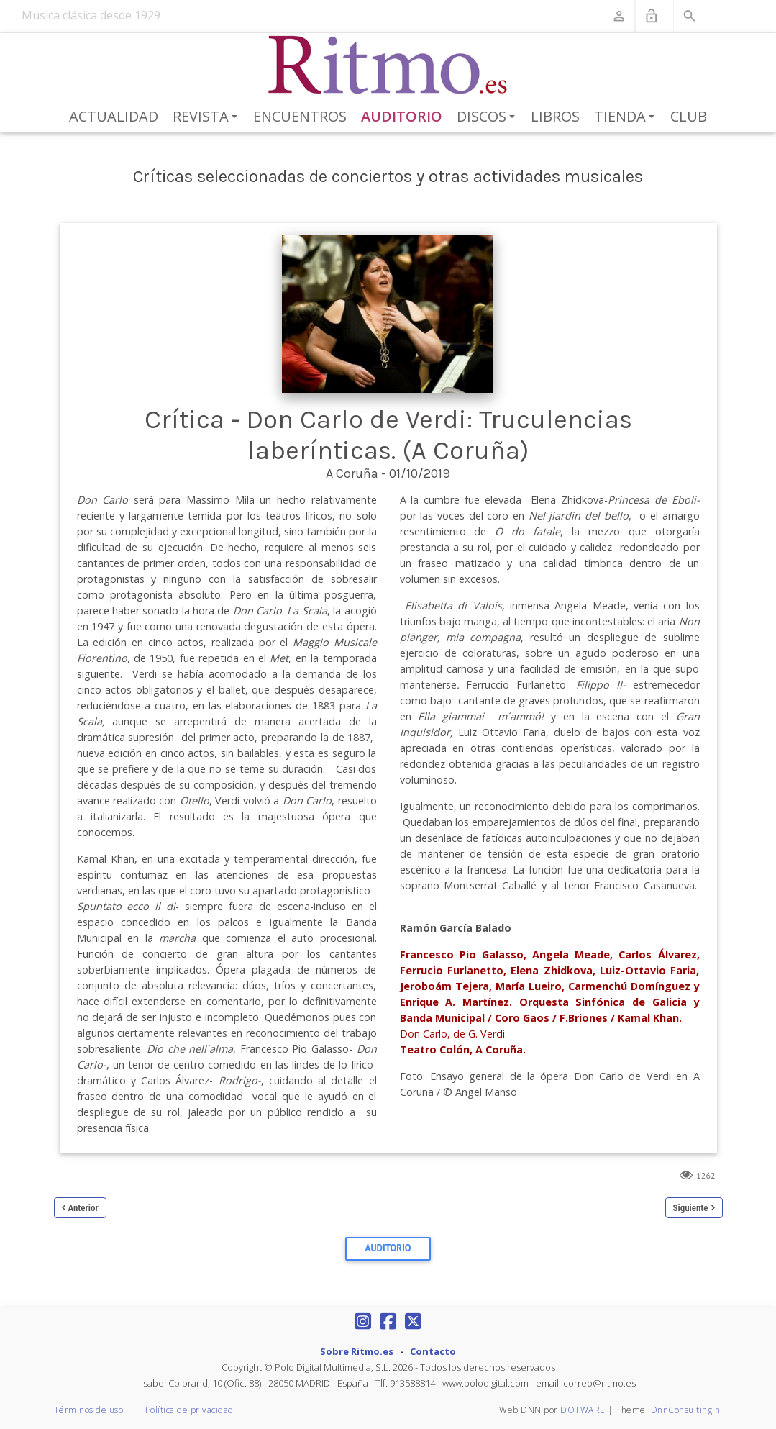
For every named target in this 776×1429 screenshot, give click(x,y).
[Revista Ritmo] (388, 65)
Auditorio (401, 116)
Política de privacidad (189, 1410)
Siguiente (690, 1207)
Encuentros (300, 116)
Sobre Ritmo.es (356, 1351)
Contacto (433, 1351)
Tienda (626, 117)
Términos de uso (89, 1410)
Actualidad (113, 116)
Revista (207, 117)
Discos (488, 117)
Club (688, 116)
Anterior (83, 1207)
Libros (555, 116)
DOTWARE (583, 1410)
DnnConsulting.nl (687, 1410)
